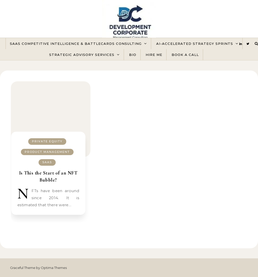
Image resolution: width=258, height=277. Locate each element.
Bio (132, 55)
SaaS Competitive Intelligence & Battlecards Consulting (76, 44)
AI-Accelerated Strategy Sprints (194, 44)
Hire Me (154, 55)
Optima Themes (54, 268)
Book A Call (185, 55)
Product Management (47, 152)
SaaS (47, 162)
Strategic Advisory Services (81, 55)
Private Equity (47, 141)
